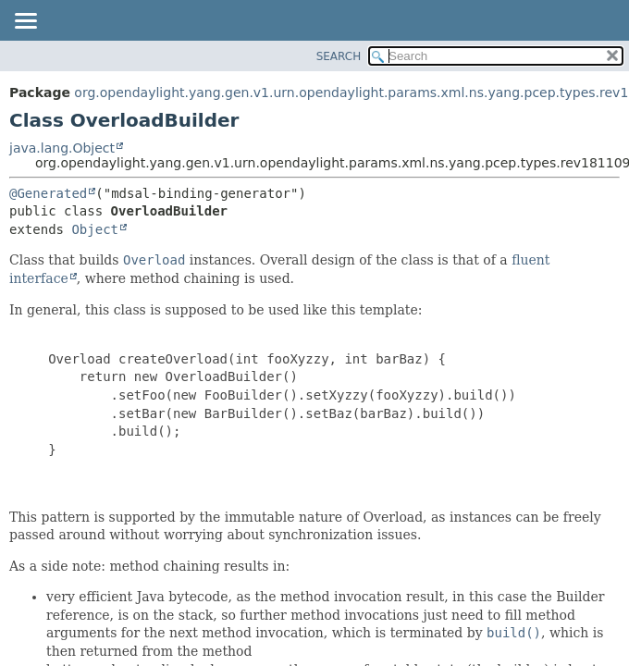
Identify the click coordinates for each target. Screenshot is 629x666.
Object (94, 229)
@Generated (48, 193)
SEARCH (339, 56)
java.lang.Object (62, 148)
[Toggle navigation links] (25, 22)
